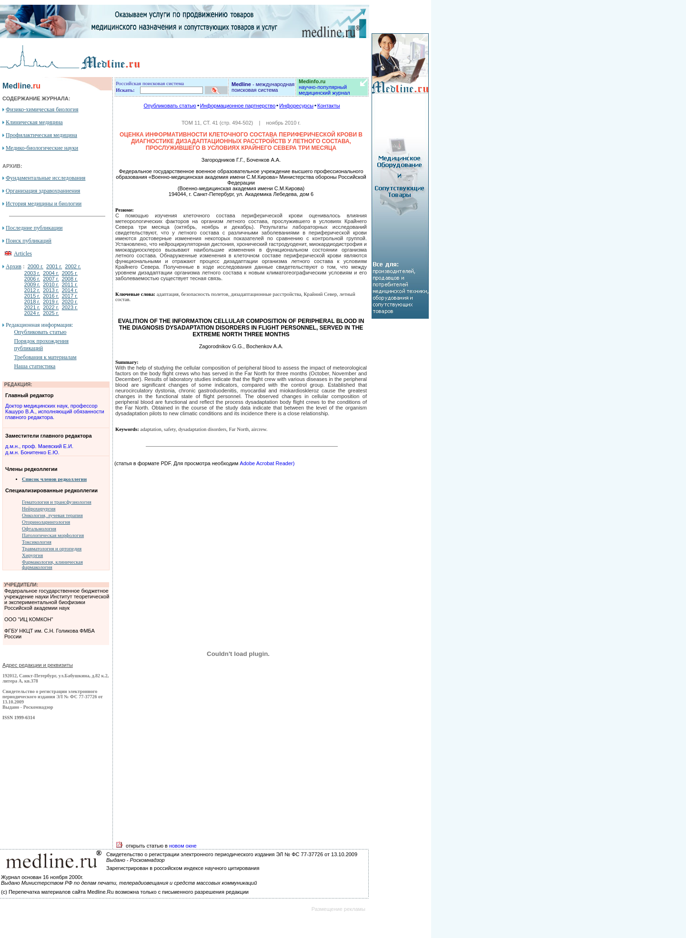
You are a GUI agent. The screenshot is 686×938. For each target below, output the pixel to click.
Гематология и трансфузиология (56, 502)
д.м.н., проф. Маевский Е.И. (39, 446)
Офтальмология (39, 528)
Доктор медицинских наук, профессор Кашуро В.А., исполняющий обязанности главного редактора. (54, 411)
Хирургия (32, 555)
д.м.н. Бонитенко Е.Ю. (32, 452)
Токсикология (36, 542)
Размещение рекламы (338, 909)
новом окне (183, 846)
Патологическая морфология (53, 535)
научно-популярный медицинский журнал (324, 87)
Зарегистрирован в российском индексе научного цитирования (182, 868)
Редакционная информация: (39, 325)
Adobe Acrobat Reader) (266, 463)
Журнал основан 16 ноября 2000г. (42, 877)
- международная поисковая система (263, 87)
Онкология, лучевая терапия (52, 515)
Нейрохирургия (38, 508)
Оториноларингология (46, 522)
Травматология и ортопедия (51, 548)
